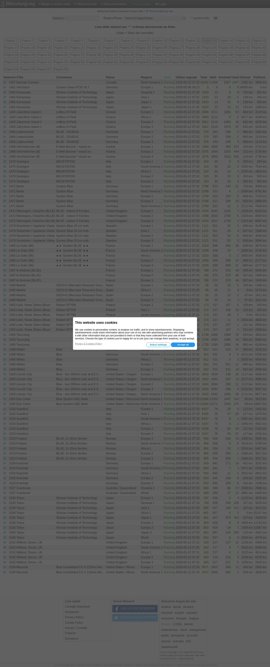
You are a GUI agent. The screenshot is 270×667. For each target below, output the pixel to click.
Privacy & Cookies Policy (88, 343)
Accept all (183, 344)
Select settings (158, 344)
